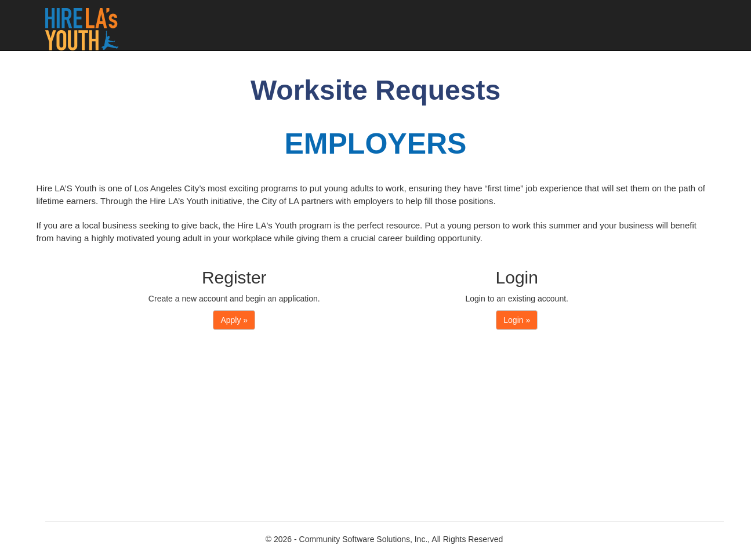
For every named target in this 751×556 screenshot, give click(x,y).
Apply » (234, 320)
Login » (516, 320)
